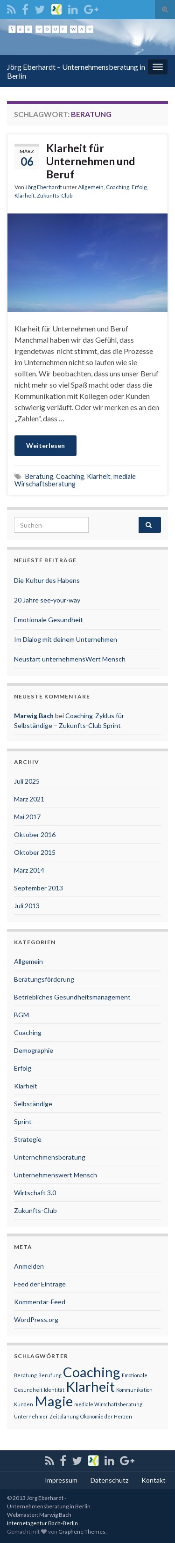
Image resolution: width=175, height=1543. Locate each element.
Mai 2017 (27, 817)
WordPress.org (36, 1319)
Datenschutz (109, 1480)
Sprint (23, 1121)
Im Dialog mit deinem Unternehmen (65, 639)
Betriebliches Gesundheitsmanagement (72, 997)
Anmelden (29, 1266)
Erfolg (139, 187)
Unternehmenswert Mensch (55, 1175)
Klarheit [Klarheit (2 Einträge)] (90, 1386)
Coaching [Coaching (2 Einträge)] (91, 1372)
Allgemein (91, 187)
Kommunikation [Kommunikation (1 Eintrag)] (134, 1390)
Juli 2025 (27, 781)
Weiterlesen (45, 445)
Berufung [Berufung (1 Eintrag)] (50, 1375)
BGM (21, 1015)
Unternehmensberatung (49, 1157)
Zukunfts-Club (54, 195)
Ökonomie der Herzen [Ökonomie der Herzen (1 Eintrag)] (106, 1416)
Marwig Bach (34, 716)
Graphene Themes (81, 1531)
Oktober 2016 (35, 834)
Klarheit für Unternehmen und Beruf (90, 161)
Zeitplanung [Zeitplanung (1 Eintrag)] (64, 1416)
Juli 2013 (27, 906)
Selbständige (33, 1104)
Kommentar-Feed (39, 1302)
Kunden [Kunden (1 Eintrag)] (23, 1404)
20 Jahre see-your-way (47, 600)
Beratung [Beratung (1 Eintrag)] (25, 1375)
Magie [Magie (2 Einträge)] (54, 1401)
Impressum (61, 1480)
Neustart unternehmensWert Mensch (70, 659)
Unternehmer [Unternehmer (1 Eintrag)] (31, 1416)
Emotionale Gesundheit (48, 620)
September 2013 (38, 888)
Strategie (28, 1139)
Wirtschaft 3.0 (35, 1193)
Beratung (39, 476)
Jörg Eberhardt (43, 187)
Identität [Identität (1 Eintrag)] (54, 1390)
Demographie (33, 1050)
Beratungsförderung (44, 979)
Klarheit (24, 195)
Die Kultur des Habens (47, 580)
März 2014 (29, 870)
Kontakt (153, 1480)
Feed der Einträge (40, 1284)
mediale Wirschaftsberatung (75, 480)
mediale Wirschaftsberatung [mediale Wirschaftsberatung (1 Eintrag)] (108, 1404)
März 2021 (29, 799)
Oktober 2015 (35, 852)
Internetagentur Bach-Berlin (42, 1523)
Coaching (117, 187)
